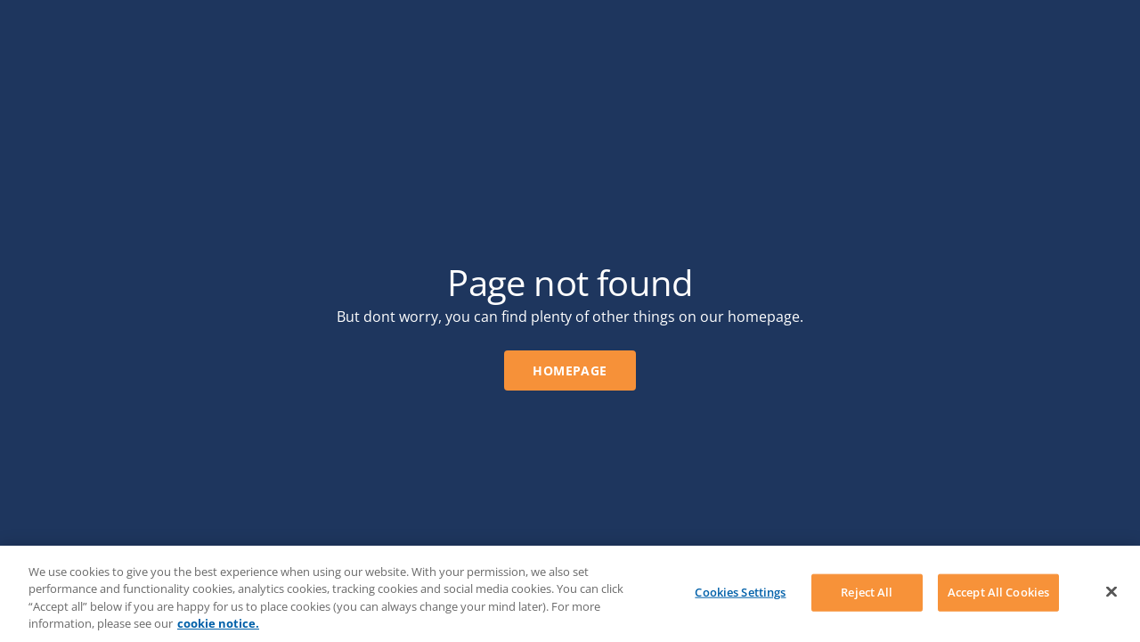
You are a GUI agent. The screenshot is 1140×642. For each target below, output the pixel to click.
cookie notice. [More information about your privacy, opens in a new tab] (218, 623)
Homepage (570, 370)
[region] (570, 594)
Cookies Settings (740, 592)
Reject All (866, 592)
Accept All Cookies (998, 592)
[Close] (1111, 591)
